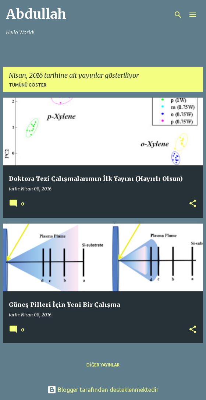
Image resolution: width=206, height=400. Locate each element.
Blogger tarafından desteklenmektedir (103, 389)
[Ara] (178, 15)
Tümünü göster (27, 85)
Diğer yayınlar (103, 364)
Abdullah (36, 14)
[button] (192, 204)
